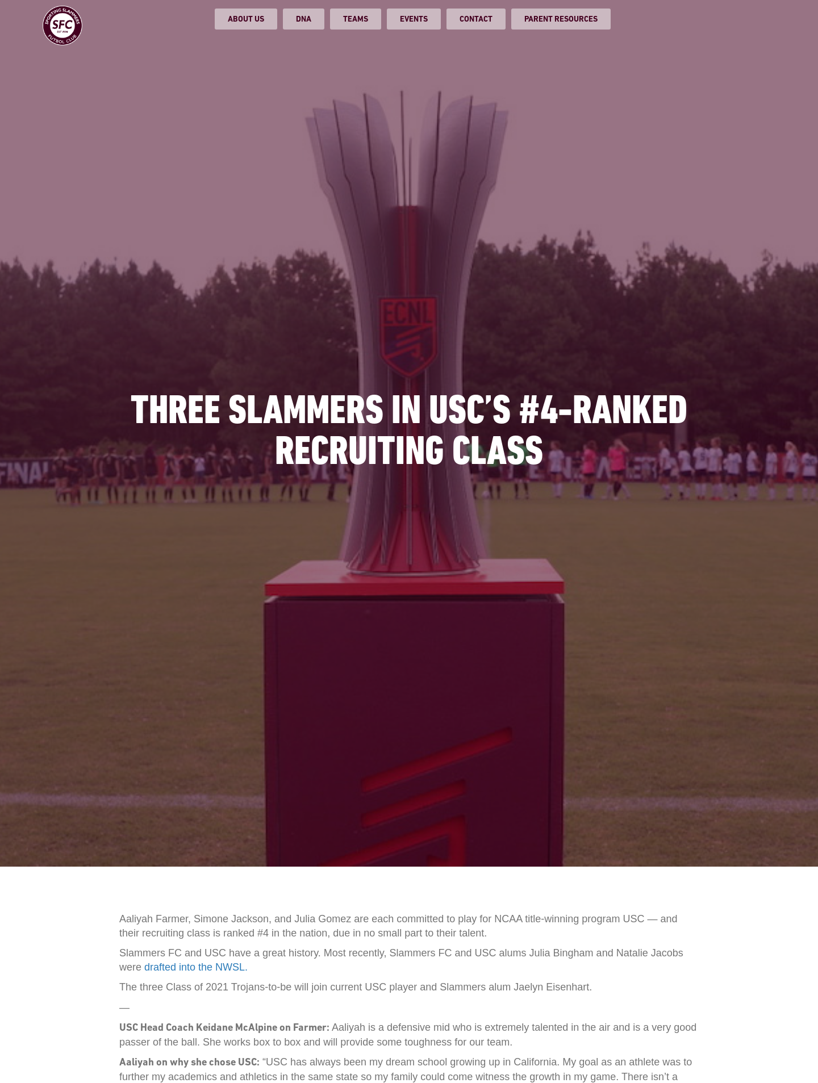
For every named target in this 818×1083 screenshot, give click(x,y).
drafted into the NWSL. (196, 967)
